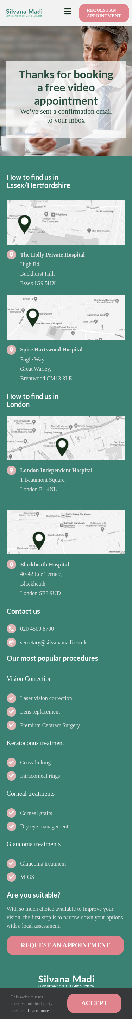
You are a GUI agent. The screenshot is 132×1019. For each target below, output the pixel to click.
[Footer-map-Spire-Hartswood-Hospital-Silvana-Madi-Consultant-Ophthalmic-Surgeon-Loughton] (66, 298)
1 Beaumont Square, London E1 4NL (56, 479)
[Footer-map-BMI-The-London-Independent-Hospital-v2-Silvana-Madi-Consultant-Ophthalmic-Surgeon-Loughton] (66, 418)
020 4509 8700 (37, 629)
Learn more (40, 1010)
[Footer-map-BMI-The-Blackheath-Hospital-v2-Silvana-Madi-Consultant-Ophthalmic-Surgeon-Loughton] (66, 513)
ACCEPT (94, 1003)
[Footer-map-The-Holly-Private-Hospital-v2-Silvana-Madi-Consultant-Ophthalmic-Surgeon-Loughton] (66, 203)
